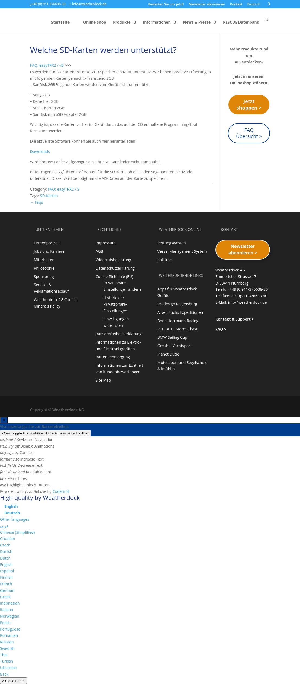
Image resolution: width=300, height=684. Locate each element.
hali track (165, 259)
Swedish (7, 648)
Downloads (40, 151)
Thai (4, 654)
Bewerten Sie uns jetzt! (166, 5)
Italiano (6, 609)
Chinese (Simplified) (17, 532)
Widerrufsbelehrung (113, 259)
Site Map (103, 380)
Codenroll (61, 491)
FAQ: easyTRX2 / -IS (47, 65)
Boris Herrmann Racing (177, 320)
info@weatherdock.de (247, 302)
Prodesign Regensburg (177, 303)
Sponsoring (44, 276)
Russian (7, 641)
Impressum (106, 242)
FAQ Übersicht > (249, 133)
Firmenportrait (47, 242)
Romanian (9, 635)
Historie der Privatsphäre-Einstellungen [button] (115, 304)
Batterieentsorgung (113, 356)
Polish (5, 622)
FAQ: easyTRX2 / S (63, 189)
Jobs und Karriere (49, 251)
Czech (5, 545)
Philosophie (44, 268)
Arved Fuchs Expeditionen (180, 312)
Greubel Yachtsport (174, 345)
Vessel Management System (182, 251)
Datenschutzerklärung (115, 268)
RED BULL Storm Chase (177, 328)
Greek (5, 596)
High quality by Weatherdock (40, 497)
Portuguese (10, 629)
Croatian (7, 538)
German (7, 590)
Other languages (14, 519)
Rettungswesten (171, 242)
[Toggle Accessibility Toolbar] (4, 420)
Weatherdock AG (68, 409)
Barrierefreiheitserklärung (118, 333)
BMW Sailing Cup (172, 337)
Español (7, 570)
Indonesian (10, 603)
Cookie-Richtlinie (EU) (114, 276)
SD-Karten (49, 195)
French (6, 583)
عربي (4, 525)
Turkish (6, 661)
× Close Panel (13, 680)
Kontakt (236, 5)
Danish (6, 551)
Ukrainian (8, 667)
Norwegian (9, 616)
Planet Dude (168, 354)
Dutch (5, 558)
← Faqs (36, 202)
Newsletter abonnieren (207, 5)
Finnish (6, 577)
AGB (99, 251)
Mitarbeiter (44, 259)
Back (4, 674)
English (6, 564)
